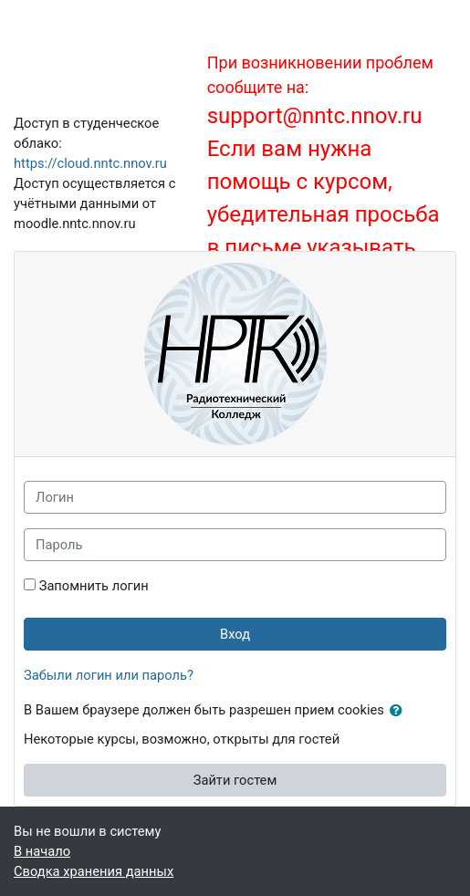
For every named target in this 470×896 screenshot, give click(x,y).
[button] (400, 711)
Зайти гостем (235, 780)
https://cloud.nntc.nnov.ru (90, 163)
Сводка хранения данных (93, 871)
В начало (42, 851)
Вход (235, 634)
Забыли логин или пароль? (108, 675)
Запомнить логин (94, 586)
